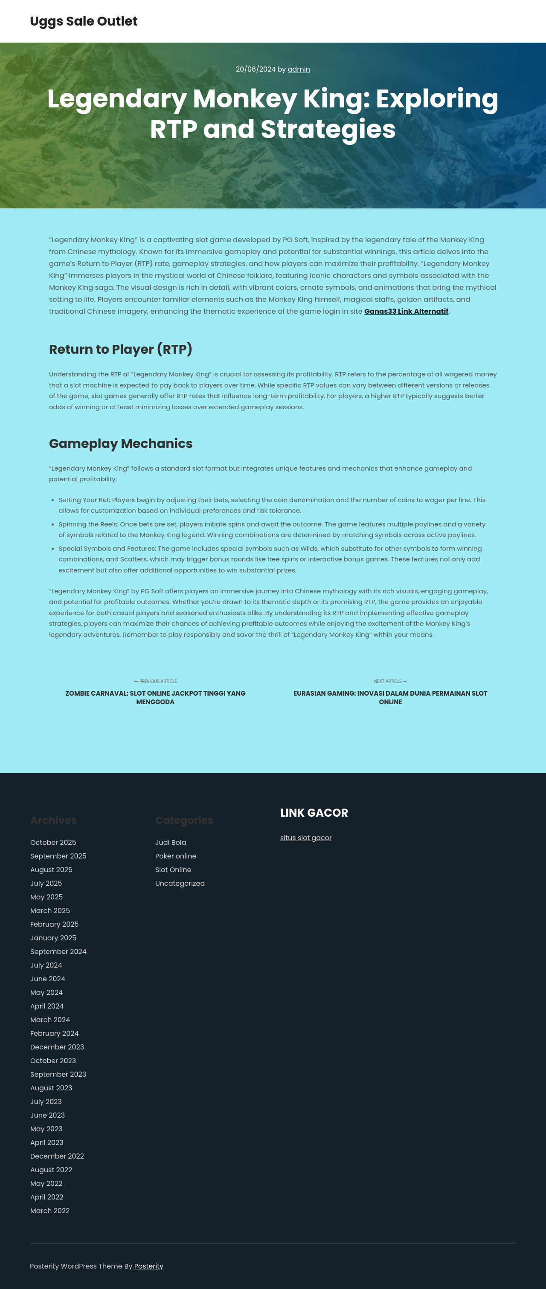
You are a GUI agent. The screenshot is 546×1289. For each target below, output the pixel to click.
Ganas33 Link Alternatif (406, 311)
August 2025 (51, 870)
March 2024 (50, 1020)
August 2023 (51, 1088)
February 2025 (54, 924)
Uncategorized (180, 883)
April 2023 (47, 1142)
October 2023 (53, 1061)
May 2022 (46, 1183)
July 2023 (46, 1102)
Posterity (148, 1266)
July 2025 (46, 883)
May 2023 (46, 1129)
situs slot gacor (306, 838)
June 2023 (47, 1115)
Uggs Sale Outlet (72, 21)
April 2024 (47, 1006)
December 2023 (57, 1047)
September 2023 (58, 1074)
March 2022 (50, 1211)
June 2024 (47, 979)
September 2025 (58, 856)
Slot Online (173, 870)
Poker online (175, 856)
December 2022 (57, 1156)
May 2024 (46, 992)
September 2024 (58, 952)
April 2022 (46, 1197)
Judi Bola (170, 842)
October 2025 (53, 842)
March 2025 (50, 911)
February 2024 (54, 1033)
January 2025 (53, 938)
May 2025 (46, 897)
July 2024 (46, 965)
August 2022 (51, 1170)
